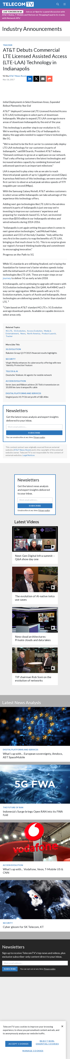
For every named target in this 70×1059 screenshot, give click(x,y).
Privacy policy (39, 437)
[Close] (62, 1026)
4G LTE (9, 331)
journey (7, 278)
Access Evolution (34, 331)
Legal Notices (29, 455)
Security (10, 359)
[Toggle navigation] (64, 4)
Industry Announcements (32, 29)
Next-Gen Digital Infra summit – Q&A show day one (35, 557)
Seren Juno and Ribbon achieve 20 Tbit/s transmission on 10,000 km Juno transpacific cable (32, 386)
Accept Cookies (19, 1044)
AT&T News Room (17, 76)
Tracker (7, 45)
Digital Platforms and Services (23, 393)
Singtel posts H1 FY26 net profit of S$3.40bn (27, 397)
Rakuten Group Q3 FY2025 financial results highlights (31, 353)
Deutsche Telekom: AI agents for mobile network (29, 375)
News (23, 333)
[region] (33, 1040)
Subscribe (34, 433)
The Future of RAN (13, 807)
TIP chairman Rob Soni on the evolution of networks (33, 678)
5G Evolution (19, 331)
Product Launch (49, 333)
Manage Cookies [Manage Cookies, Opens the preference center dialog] (32, 1051)
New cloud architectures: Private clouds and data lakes (33, 638)
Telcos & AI (12, 371)
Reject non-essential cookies (47, 1042)
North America (33, 333)
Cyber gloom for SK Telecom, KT (23, 926)
